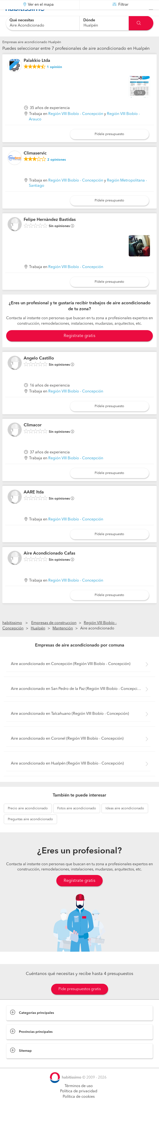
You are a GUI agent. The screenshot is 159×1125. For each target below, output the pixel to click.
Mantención (63, 640)
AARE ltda (34, 504)
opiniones (56, 171)
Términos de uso (79, 1098)
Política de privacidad (78, 1103)
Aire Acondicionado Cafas (49, 565)
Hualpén (38, 640)
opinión (54, 79)
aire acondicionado (28, 820)
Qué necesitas (21, 20)
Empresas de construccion (53, 635)
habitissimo (12, 635)
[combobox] (43, 23)
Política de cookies (79, 1109)
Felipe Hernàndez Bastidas (50, 231)
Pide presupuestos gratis (79, 1001)
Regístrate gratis (79, 892)
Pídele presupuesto (109, 146)
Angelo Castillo (39, 370)
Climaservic (35, 165)
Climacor (33, 437)
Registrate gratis (79, 348)
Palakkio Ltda (37, 72)
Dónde (89, 20)
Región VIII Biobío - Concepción (75, 126)
